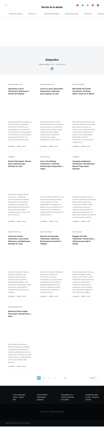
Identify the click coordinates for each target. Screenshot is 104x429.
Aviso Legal (44, 414)
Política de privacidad (56, 414)
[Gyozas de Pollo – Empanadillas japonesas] (32, 400)
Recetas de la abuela (15, 14)
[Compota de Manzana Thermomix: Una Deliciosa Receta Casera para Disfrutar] (84, 185)
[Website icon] (52, 68)
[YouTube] (77, 5)
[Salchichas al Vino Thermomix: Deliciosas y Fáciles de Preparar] (19, 108)
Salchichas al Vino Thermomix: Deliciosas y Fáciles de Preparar (19, 91)
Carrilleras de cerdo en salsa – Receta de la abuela (92, 399)
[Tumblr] (98, 5)
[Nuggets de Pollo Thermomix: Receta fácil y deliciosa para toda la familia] (84, 260)
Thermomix (88, 14)
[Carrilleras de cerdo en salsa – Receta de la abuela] (80, 400)
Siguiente (93, 380)
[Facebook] (88, 5)
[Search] (6, 5)
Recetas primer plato (71, 14)
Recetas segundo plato (51, 14)
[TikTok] (82, 5)
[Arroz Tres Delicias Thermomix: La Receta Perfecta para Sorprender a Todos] (52, 185)
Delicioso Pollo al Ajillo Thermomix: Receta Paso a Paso (19, 316)
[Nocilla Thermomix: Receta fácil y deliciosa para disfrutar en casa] (19, 183)
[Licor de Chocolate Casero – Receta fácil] (8, 400)
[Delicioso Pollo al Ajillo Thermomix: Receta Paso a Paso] (19, 333)
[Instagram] (93, 5)
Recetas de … (33, 14)
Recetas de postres (78, 84)
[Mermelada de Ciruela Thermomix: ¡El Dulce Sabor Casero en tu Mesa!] (84, 110)
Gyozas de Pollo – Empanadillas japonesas (43, 399)
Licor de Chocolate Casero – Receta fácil (19, 399)
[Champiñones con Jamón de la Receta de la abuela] (56, 400)
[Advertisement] (52, 31)
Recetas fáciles (45, 159)
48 (65, 380)
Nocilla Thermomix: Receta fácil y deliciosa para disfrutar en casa (18, 166)
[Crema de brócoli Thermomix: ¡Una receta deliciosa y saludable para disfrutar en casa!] (19, 260)
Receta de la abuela (52, 7)
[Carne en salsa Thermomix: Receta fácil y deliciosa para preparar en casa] (52, 110)
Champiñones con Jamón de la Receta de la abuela (67, 399)
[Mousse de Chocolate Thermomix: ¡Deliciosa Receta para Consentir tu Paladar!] (52, 260)
